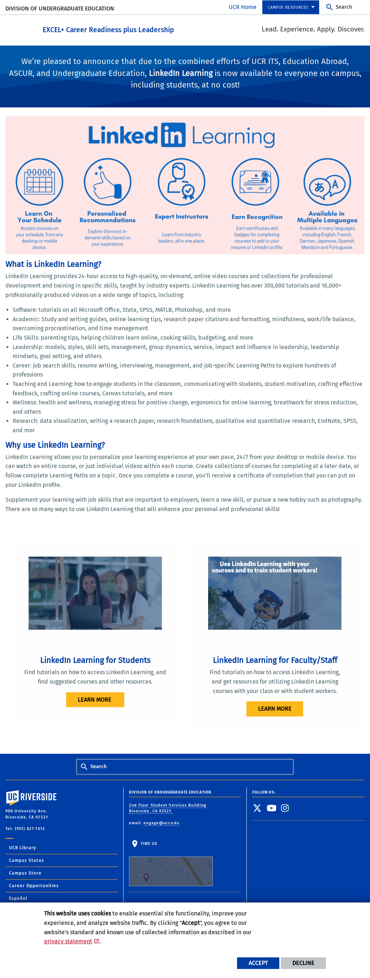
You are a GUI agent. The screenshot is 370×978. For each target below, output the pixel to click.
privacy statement (68, 941)
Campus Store (25, 872)
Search (344, 7)
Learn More (275, 708)
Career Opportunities (34, 885)
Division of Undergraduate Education (59, 8)
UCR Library (22, 847)
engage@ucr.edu (161, 822)
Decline (303, 963)
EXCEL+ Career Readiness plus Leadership (141, 28)
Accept (258, 963)
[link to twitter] (257, 807)
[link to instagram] (285, 807)
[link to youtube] (272, 807)
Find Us (171, 863)
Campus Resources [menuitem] (288, 7)
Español (18, 897)
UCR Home (243, 7)
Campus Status (26, 859)
